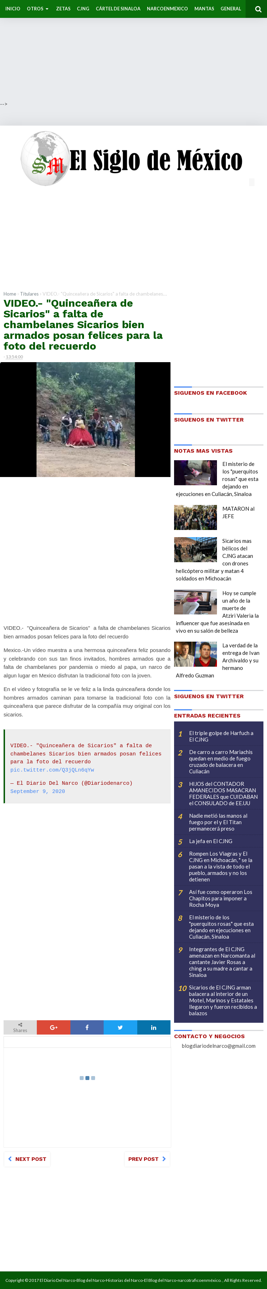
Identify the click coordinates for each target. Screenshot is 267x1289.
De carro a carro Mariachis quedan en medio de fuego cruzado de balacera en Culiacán (221, 761)
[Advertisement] (133, 50)
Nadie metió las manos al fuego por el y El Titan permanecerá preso (218, 822)
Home (10, 294)
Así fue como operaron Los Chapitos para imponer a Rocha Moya (220, 898)
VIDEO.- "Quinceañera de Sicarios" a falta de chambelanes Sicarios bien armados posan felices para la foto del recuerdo (83, 324)
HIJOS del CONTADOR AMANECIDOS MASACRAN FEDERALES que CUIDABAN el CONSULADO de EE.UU (223, 793)
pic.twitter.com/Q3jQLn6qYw (52, 770)
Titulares (29, 294)
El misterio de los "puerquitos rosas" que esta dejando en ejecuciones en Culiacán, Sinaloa (221, 927)
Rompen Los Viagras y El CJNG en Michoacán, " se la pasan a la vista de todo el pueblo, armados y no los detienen (220, 866)
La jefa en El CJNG (210, 841)
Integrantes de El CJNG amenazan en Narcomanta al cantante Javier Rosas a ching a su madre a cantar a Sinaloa (222, 962)
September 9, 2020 (37, 792)
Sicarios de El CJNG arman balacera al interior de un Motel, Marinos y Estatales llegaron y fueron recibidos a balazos (223, 1000)
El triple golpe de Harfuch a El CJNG (221, 736)
